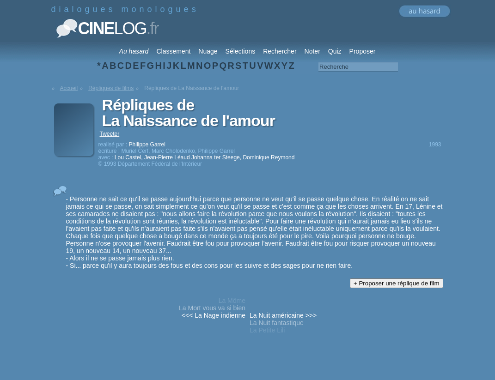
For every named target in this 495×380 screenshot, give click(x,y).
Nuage (207, 51)
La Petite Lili (267, 330)
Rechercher (279, 51)
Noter (312, 51)
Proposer (362, 51)
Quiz (335, 51)
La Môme (232, 300)
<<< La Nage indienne (213, 315)
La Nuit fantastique (277, 322)
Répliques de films (111, 88)
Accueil (69, 88)
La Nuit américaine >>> (283, 315)
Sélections (241, 51)
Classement (173, 51)
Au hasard (134, 51)
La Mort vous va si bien (212, 308)
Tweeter (110, 134)
